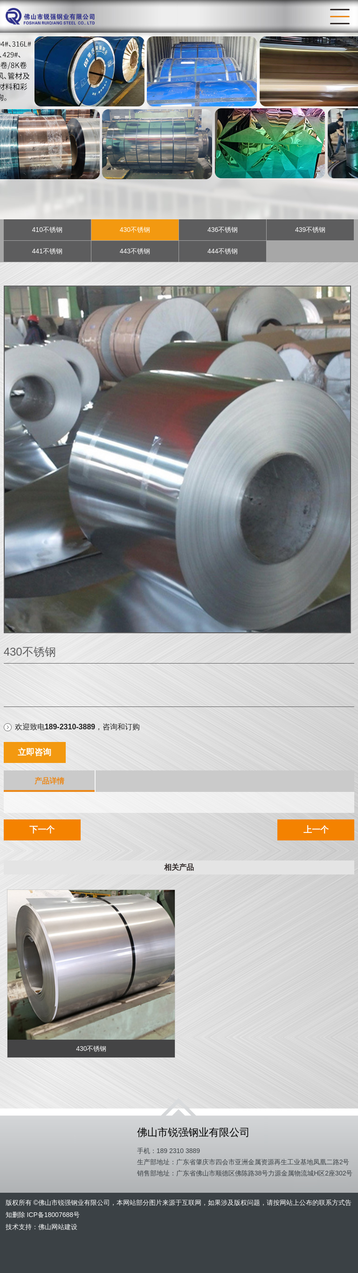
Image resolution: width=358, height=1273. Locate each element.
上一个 (316, 829)
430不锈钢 (135, 229)
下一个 (42, 829)
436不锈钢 (222, 229)
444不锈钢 (222, 251)
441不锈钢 (47, 251)
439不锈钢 (310, 229)
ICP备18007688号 (53, 1214)
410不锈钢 (47, 229)
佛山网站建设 (57, 1227)
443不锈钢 (135, 251)
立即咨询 (34, 752)
